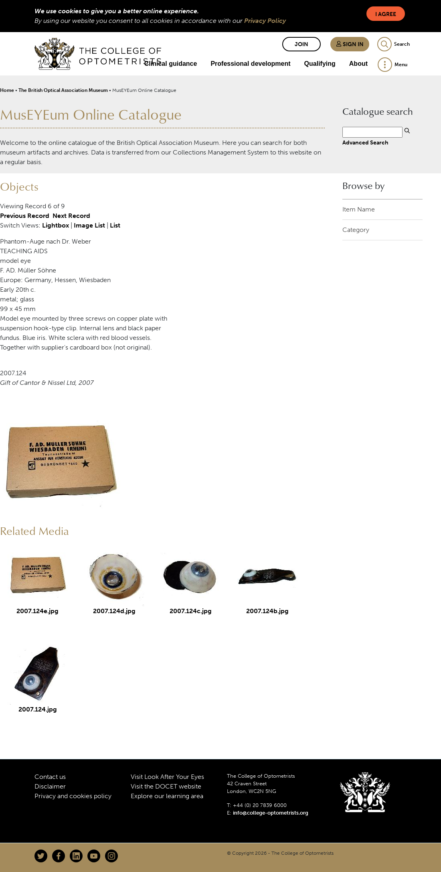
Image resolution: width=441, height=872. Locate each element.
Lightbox (55, 226)
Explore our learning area (167, 796)
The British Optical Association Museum (63, 90)
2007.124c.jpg (191, 611)
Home (7, 90)
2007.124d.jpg (114, 611)
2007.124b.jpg (267, 611)
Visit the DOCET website (166, 786)
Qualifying (320, 63)
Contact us (50, 777)
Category (355, 230)
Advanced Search (365, 142)
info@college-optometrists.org (270, 813)
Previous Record (24, 216)
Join (301, 44)
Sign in (350, 44)
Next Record (71, 216)
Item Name (358, 209)
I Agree (385, 14)
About (358, 63)
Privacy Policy (265, 20)
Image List (89, 226)
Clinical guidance (170, 63)
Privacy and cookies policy (72, 796)
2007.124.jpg (37, 709)
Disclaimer (50, 786)
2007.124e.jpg (37, 611)
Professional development (250, 63)
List (115, 226)
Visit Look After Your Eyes (167, 777)
